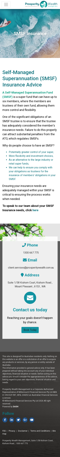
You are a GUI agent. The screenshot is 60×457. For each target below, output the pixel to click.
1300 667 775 (31, 252)
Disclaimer (23, 431)
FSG (4, 431)
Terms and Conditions (40, 431)
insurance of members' (21, 175)
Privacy (12, 431)
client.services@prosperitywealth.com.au (31, 267)
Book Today (30, 329)
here (35, 210)
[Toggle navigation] (6, 4)
